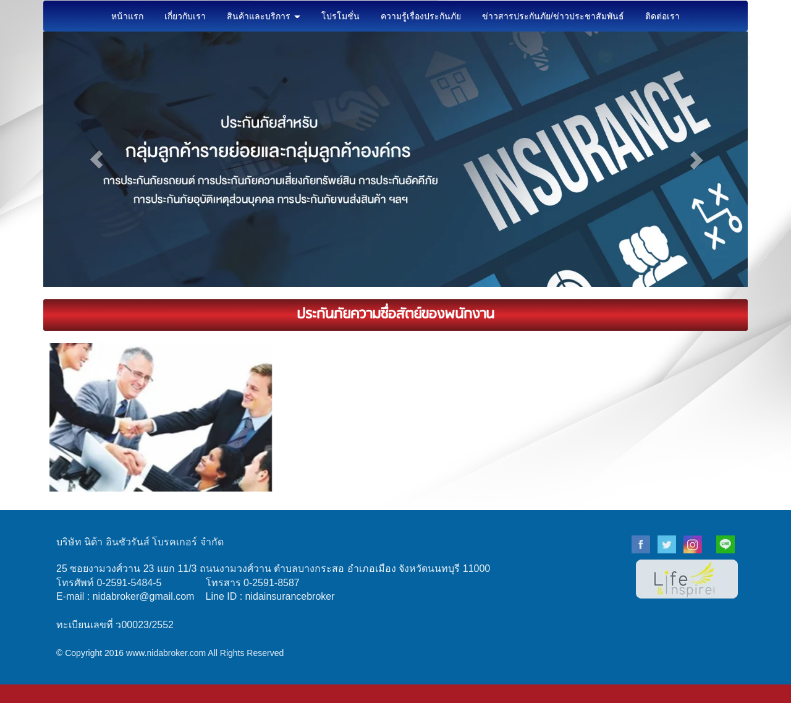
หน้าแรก (127, 16)
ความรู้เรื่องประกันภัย (421, 16)
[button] (96, 159)
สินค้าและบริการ (263, 16)
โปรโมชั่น (340, 16)
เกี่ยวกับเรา (185, 16)
